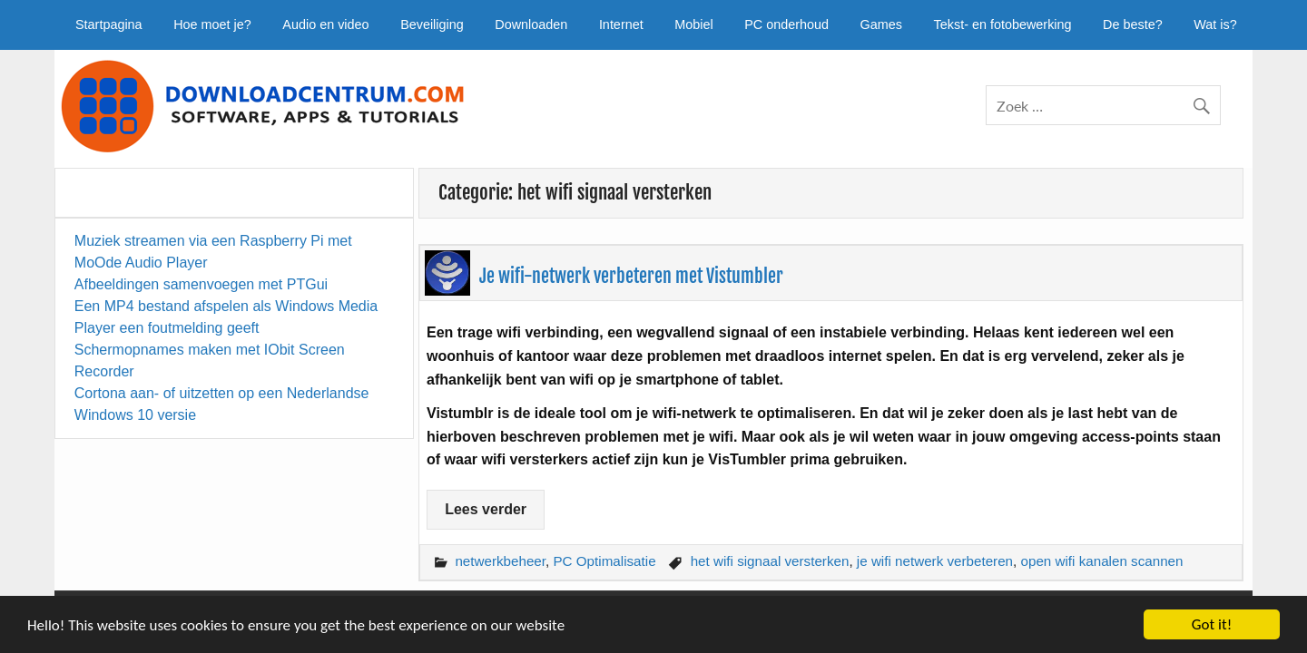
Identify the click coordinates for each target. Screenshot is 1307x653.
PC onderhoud (786, 24)
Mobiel (693, 24)
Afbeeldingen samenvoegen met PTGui (201, 284)
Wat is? (1215, 24)
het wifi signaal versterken (770, 561)
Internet (621, 24)
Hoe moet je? (212, 24)
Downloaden (531, 24)
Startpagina (108, 24)
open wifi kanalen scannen (1102, 561)
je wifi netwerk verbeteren (935, 561)
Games (881, 24)
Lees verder (485, 509)
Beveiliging (432, 24)
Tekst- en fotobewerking (1003, 24)
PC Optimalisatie (604, 561)
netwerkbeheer (500, 561)
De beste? (1133, 24)
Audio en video (325, 24)
